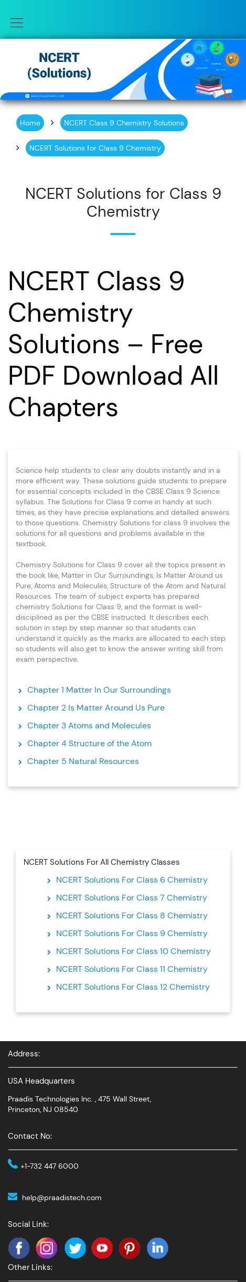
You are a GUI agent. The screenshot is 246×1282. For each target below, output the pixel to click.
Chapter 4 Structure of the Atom (89, 743)
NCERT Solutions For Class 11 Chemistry (132, 968)
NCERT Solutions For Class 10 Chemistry (133, 951)
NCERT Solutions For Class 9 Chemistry (132, 933)
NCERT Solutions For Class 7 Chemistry (131, 897)
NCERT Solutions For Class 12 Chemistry (133, 986)
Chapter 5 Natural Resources (83, 761)
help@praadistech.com (62, 1197)
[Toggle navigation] (13, 22)
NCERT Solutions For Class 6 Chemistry (132, 879)
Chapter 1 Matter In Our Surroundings (99, 689)
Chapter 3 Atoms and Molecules (89, 725)
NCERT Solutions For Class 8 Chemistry (132, 915)
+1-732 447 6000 (49, 1166)
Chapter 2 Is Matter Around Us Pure (96, 707)
